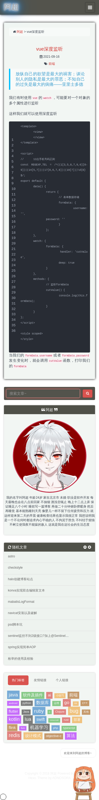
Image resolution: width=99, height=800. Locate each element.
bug (74, 711)
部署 (77, 720)
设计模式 (33, 735)
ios (75, 703)
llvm (23, 728)
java (13, 694)
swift (40, 719)
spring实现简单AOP (22, 647)
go (66, 702)
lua (28, 719)
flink (12, 727)
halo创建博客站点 (20, 579)
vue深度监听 (49, 49)
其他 (86, 711)
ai (49, 695)
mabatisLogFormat (21, 602)
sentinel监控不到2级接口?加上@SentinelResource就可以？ (50, 636)
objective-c (54, 736)
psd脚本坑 (15, 624)
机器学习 (39, 727)
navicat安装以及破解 (22, 613)
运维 (56, 703)
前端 (52, 64)
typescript (69, 728)
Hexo (32, 778)
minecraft (54, 720)
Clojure (59, 711)
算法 (71, 735)
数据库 (42, 702)
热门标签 (18, 680)
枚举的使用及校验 (20, 658)
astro (11, 556)
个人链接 (62, 680)
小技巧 (60, 695)
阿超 (20, 32)
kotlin (14, 719)
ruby (39, 711)
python (26, 703)
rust (66, 719)
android (13, 703)
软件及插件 (33, 695)
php (55, 727)
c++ (84, 703)
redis (14, 735)
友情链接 (40, 680)
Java (26, 711)
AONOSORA (61, 778)
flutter (13, 711)
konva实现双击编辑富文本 (26, 590)
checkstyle (15, 567)
